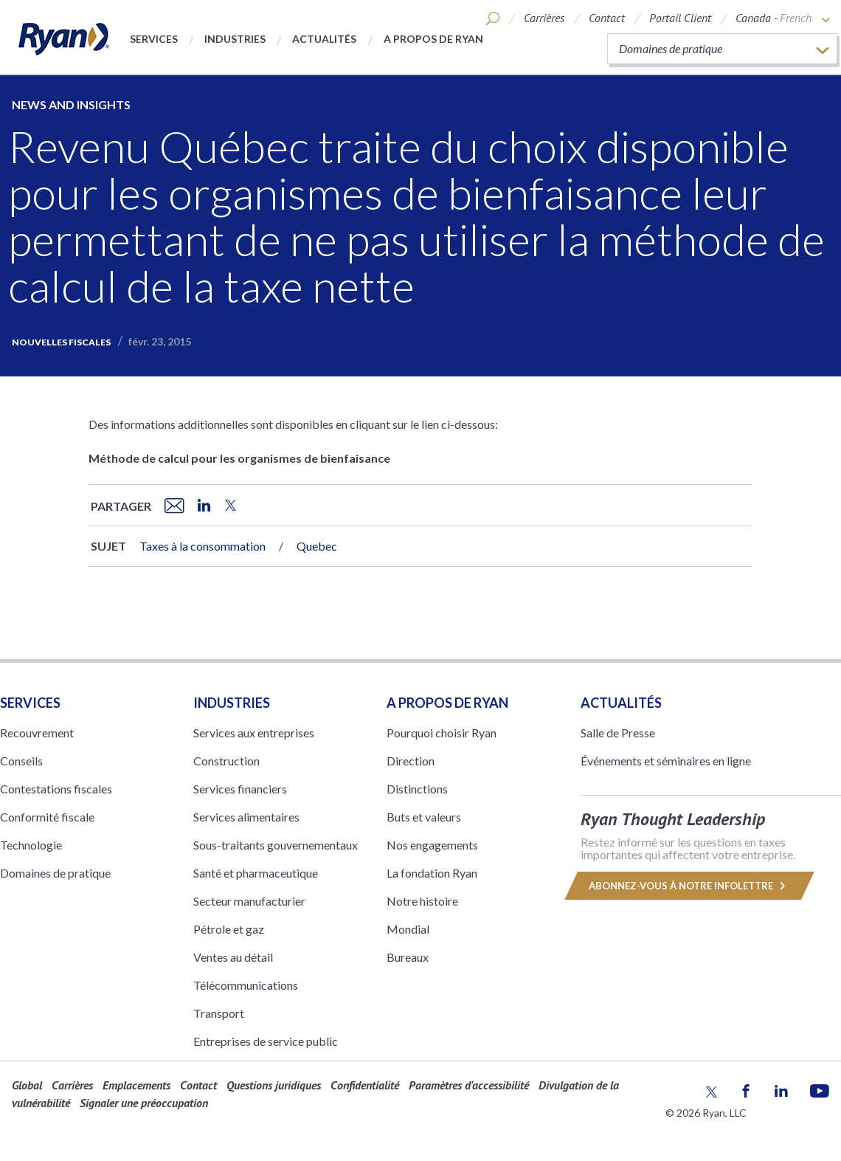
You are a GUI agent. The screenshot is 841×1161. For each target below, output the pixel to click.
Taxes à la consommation (202, 546)
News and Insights (71, 104)
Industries (235, 38)
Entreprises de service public (265, 1041)
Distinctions (417, 789)
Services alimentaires (246, 817)
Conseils (21, 761)
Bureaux (408, 957)
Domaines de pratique (55, 873)
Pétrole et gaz (228, 929)
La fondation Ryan (432, 873)
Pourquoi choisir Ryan (441, 733)
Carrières (544, 17)
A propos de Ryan (433, 38)
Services (154, 38)
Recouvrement (37, 733)
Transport (218, 1013)
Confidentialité (364, 1085)
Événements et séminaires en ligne (666, 761)
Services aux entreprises (253, 733)
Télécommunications (245, 985)
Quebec (317, 546)
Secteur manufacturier (249, 901)
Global (27, 1085)
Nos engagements (432, 845)
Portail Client (680, 17)
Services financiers (240, 789)
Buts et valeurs (424, 817)
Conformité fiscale (47, 817)
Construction (226, 761)
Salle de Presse (618, 733)
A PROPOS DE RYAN (447, 703)
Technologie (31, 845)
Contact (607, 17)
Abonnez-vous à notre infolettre (689, 886)
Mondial (408, 929)
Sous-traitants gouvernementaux (275, 845)
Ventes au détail (233, 957)
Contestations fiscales (56, 789)
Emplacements (136, 1085)
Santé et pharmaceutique (255, 873)
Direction (411, 761)
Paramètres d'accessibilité (469, 1085)
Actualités (324, 38)
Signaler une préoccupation (144, 1102)
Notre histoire (422, 901)
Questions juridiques (273, 1085)
